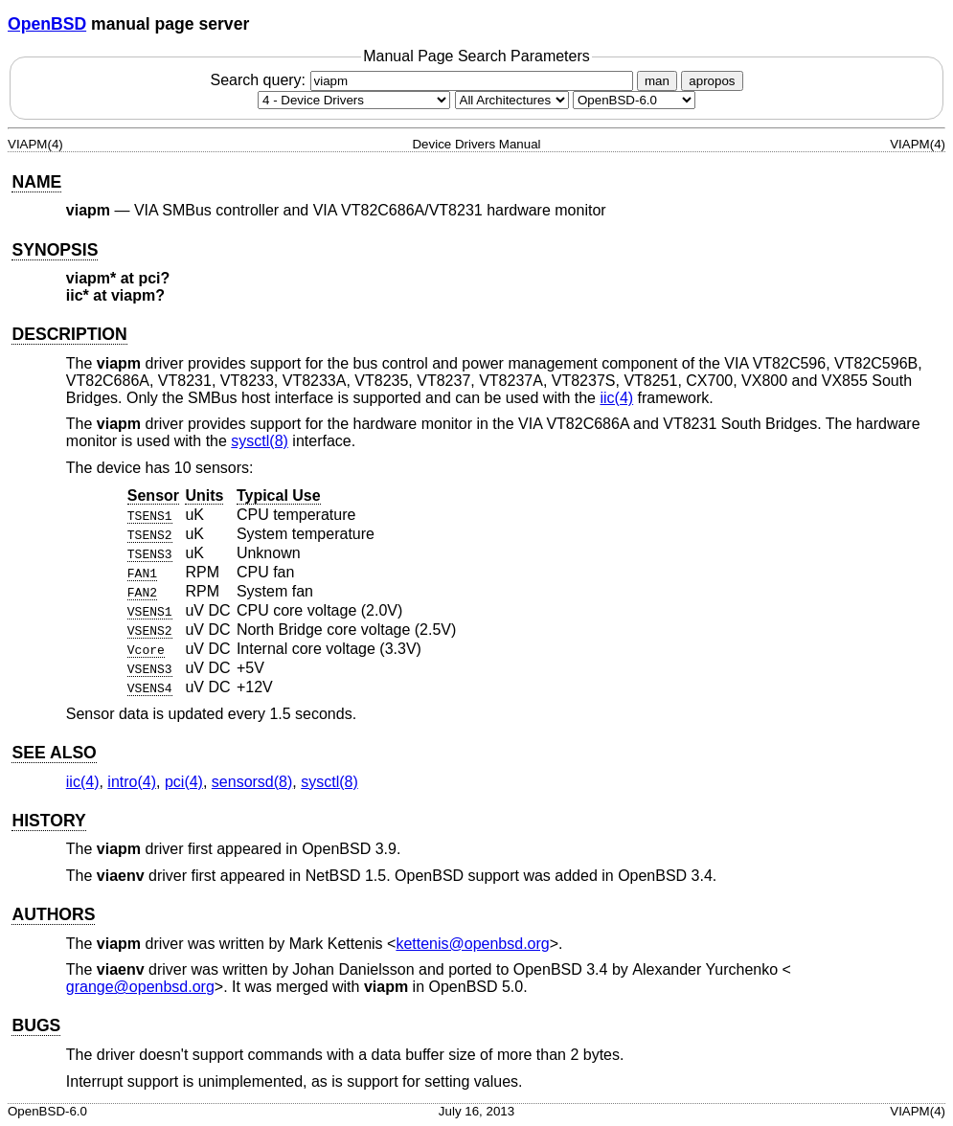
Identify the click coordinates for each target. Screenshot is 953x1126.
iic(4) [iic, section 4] (616, 398)
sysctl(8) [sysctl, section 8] (259, 441)
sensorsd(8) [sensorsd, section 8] (252, 782)
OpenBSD (47, 24)
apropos (712, 81)
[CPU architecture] (512, 100)
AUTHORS (53, 914)
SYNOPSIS (54, 249)
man (657, 81)
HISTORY (48, 820)
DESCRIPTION (68, 334)
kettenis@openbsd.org (472, 943)
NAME (36, 181)
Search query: (423, 80)
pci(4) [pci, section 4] (184, 782)
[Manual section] (354, 100)
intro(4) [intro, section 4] (131, 782)
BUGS (35, 1025)
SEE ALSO (53, 752)
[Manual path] (634, 100)
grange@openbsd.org (140, 987)
